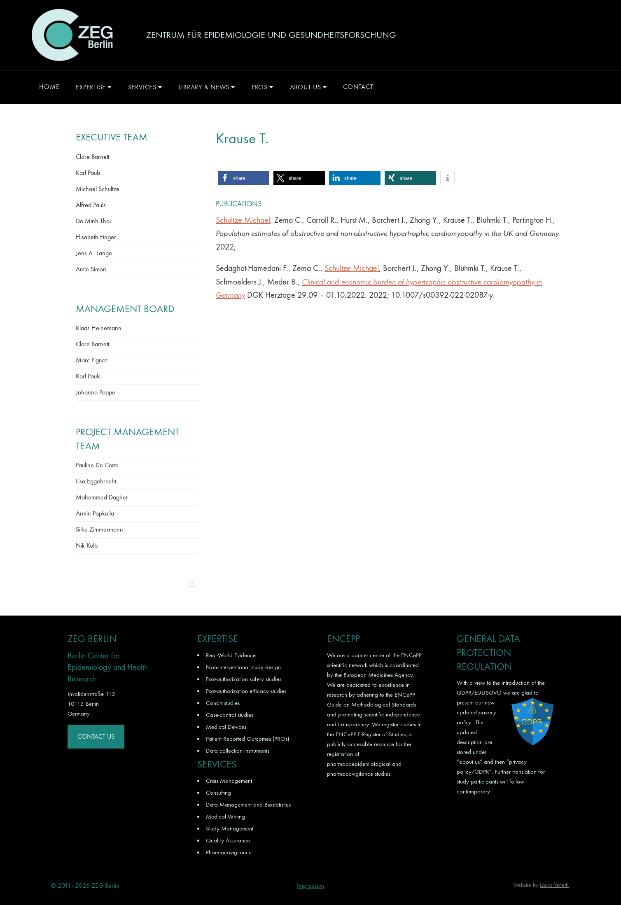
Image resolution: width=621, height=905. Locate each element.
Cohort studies (223, 703)
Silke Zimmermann (99, 529)
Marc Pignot (91, 360)
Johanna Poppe (95, 392)
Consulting (218, 792)
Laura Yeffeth (554, 885)
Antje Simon (91, 269)
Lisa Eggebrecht (96, 481)
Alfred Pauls (91, 205)
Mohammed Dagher (102, 497)
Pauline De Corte (97, 465)
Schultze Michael (243, 220)
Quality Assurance (228, 840)
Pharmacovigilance (229, 852)
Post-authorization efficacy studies (246, 691)
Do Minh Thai (93, 221)
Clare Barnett (92, 157)
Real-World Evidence (231, 655)
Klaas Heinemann (98, 328)
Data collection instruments (237, 750)
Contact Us (95, 736)
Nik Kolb (87, 545)
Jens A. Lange (94, 253)
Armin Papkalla (95, 513)
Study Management (229, 828)
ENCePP (411, 655)
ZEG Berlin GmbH (72, 35)
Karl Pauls (88, 173)
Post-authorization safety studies (243, 679)
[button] (243, 178)
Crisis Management (229, 780)
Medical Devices (226, 726)
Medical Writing (225, 816)
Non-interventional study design (243, 667)
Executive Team (111, 137)
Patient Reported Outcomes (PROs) (247, 738)
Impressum (310, 885)
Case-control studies (229, 714)
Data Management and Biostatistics (248, 804)
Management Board (125, 309)
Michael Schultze (97, 189)
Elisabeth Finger (96, 237)
